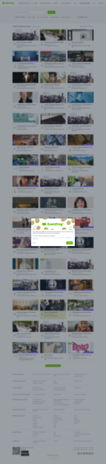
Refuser (34, 243)
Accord (69, 243)
